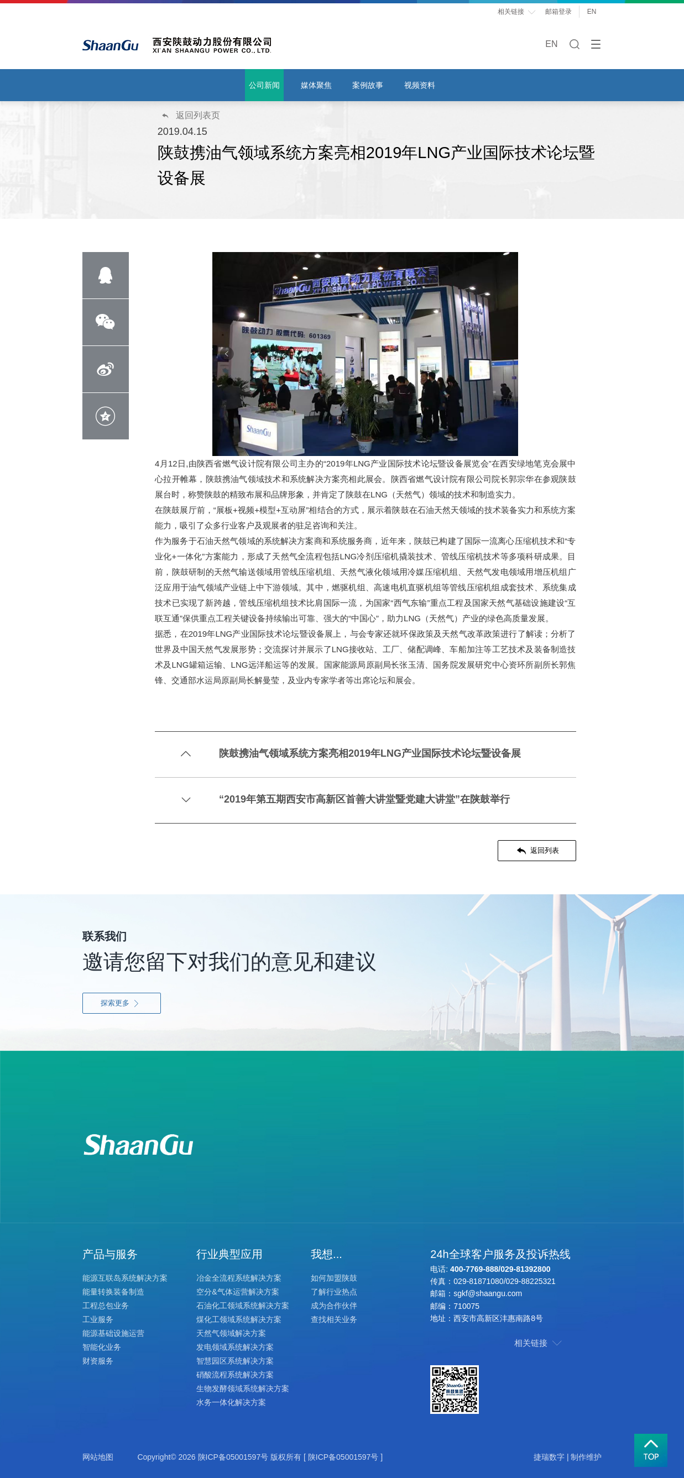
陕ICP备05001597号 (233, 1457)
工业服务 (97, 1319)
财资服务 (97, 1360)
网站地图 (97, 1457)
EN (594, 11)
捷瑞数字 (549, 1457)
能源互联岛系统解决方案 (125, 1277)
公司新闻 (264, 85)
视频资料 (419, 85)
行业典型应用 (229, 1254)
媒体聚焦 (316, 85)
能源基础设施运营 (113, 1333)
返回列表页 (190, 115)
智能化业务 (101, 1347)
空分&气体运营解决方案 (237, 1291)
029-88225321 (531, 1281)
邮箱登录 (558, 11)
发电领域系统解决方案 (235, 1347)
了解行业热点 (334, 1291)
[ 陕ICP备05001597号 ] (343, 1457)
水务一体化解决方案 (231, 1402)
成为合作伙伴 (334, 1305)
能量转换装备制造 (113, 1291)
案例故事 (367, 85)
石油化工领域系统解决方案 (242, 1305)
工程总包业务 (105, 1305)
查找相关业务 (334, 1319)
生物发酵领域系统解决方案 (242, 1388)
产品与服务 (110, 1254)
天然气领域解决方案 (231, 1333)
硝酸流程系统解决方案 (235, 1374)
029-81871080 (478, 1281)
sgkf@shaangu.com (487, 1293)
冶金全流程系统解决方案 (238, 1277)
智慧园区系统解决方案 (235, 1360)
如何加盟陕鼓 (334, 1277)
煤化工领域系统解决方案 (238, 1319)
